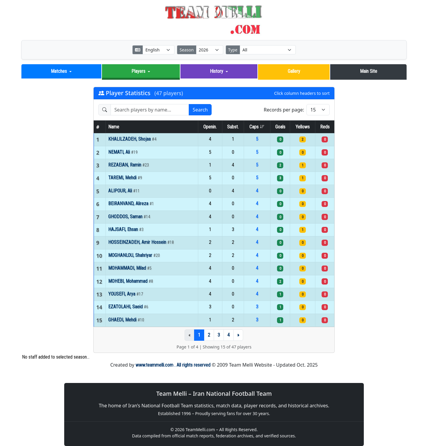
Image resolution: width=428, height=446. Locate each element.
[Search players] (150, 109)
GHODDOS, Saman (126, 216)
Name (113, 127)
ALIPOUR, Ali (120, 191)
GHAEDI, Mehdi (123, 319)
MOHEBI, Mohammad (128, 281)
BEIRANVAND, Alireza (129, 203)
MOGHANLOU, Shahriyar (130, 255)
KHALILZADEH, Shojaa (130, 139)
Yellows (302, 127)
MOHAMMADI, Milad (127, 268)
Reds (325, 127)
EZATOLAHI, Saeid (126, 307)
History (216, 71)
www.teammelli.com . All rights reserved (173, 365)
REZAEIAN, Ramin (125, 165)
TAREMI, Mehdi (123, 177)
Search (200, 109)
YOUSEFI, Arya (122, 294)
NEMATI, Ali (119, 152)
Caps (257, 127)
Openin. (210, 127)
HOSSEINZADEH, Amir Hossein (137, 242)
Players (138, 71)
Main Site (368, 71)
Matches (59, 71)
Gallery (294, 71)
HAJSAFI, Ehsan (123, 229)
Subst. (233, 127)
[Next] (238, 335)
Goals (280, 127)
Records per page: (284, 109)
